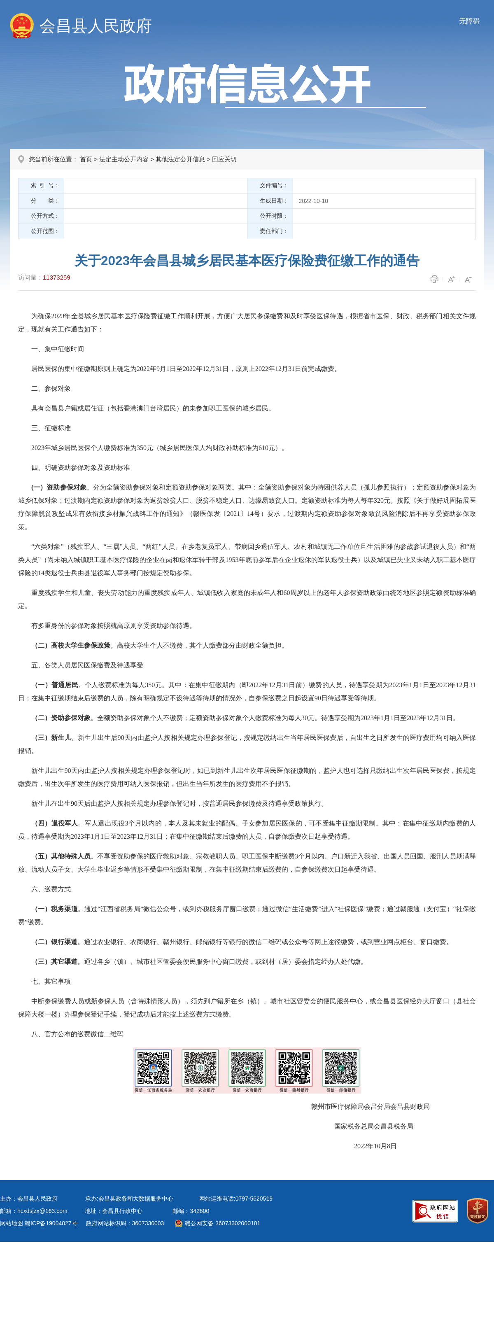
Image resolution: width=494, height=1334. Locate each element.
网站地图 (11, 1223)
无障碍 (469, 21)
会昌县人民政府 (96, 26)
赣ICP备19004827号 (51, 1223)
